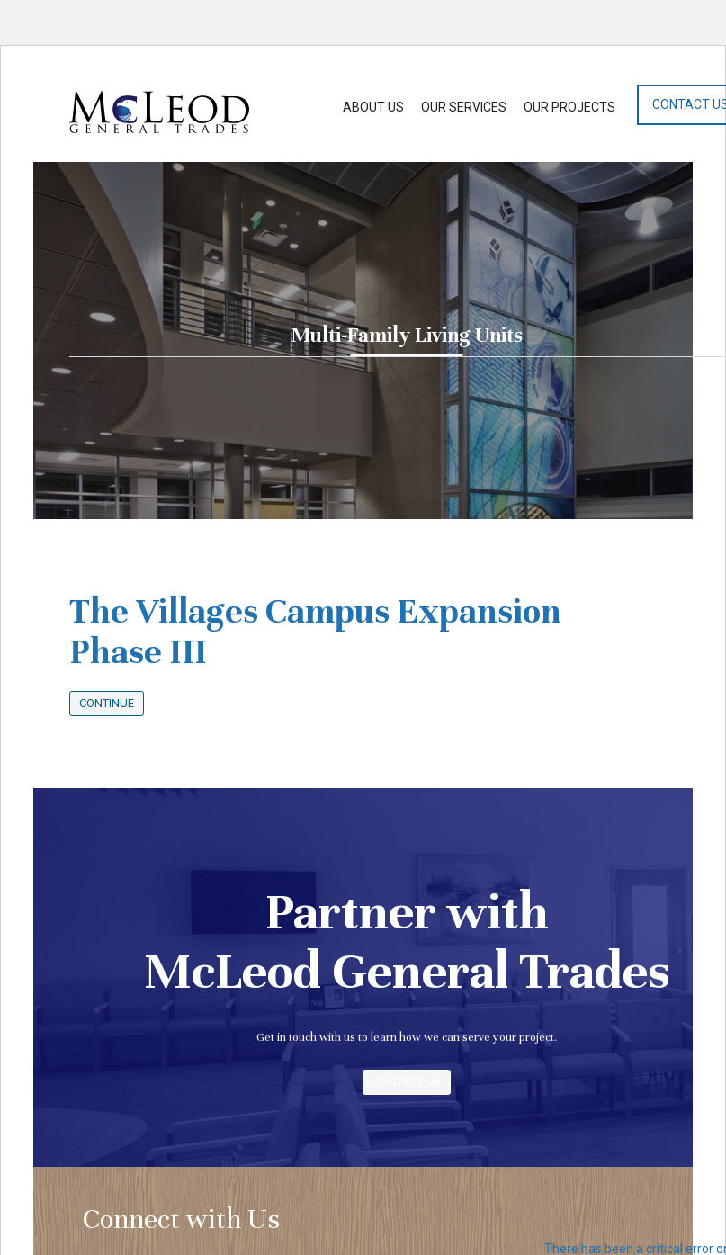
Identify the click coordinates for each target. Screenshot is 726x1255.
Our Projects (569, 107)
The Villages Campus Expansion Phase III (315, 631)
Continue (106, 703)
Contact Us (406, 1082)
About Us (373, 107)
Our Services (463, 107)
